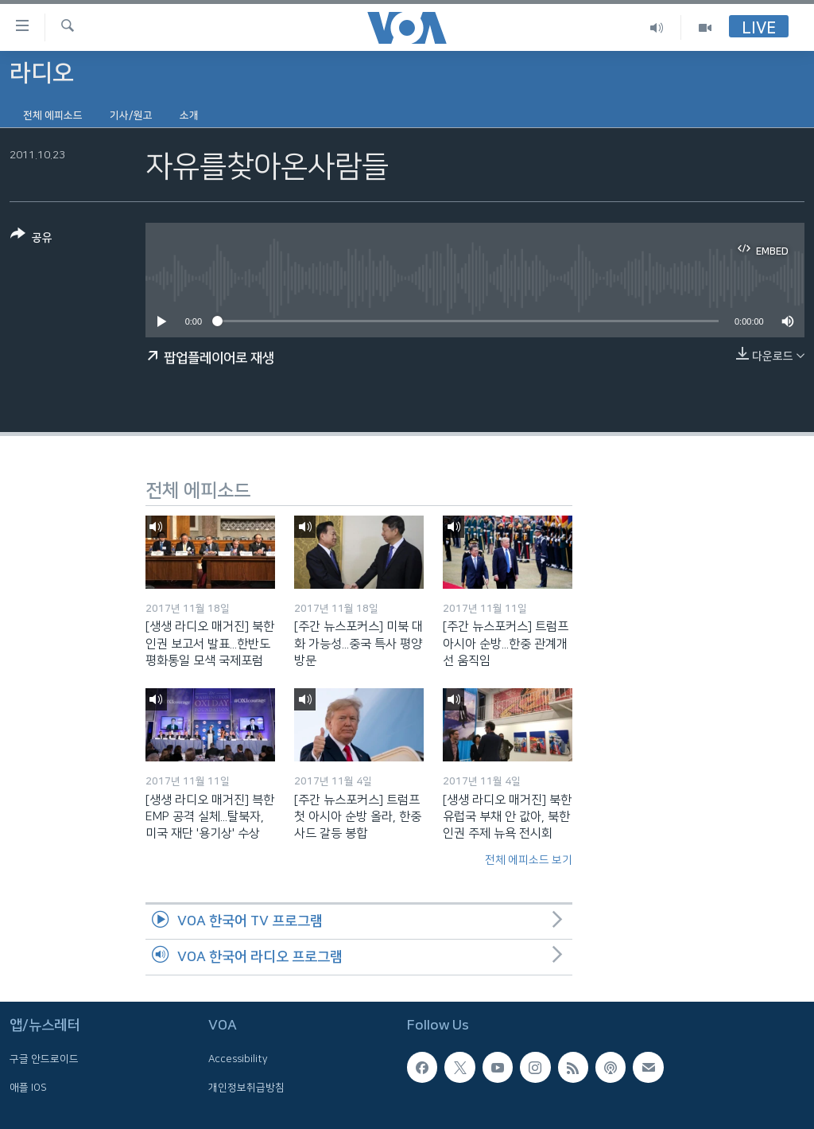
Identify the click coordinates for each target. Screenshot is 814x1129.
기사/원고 (131, 115)
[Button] (31, 239)
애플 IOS (28, 1087)
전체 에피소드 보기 (528, 860)
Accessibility (238, 1059)
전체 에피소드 (53, 115)
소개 (189, 115)
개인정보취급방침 (246, 1087)
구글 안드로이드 (44, 1059)
